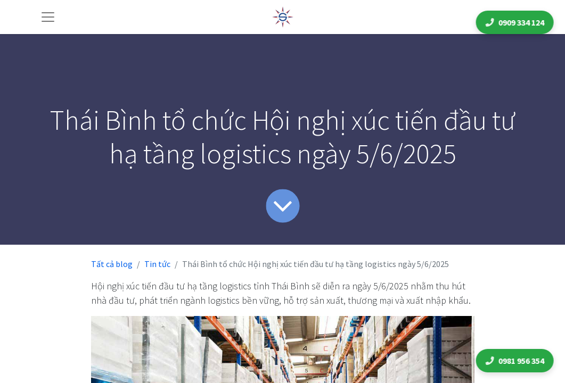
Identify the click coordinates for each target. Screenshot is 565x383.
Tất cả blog (112, 264)
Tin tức (157, 264)
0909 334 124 (516, 22)
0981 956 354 (516, 360)
